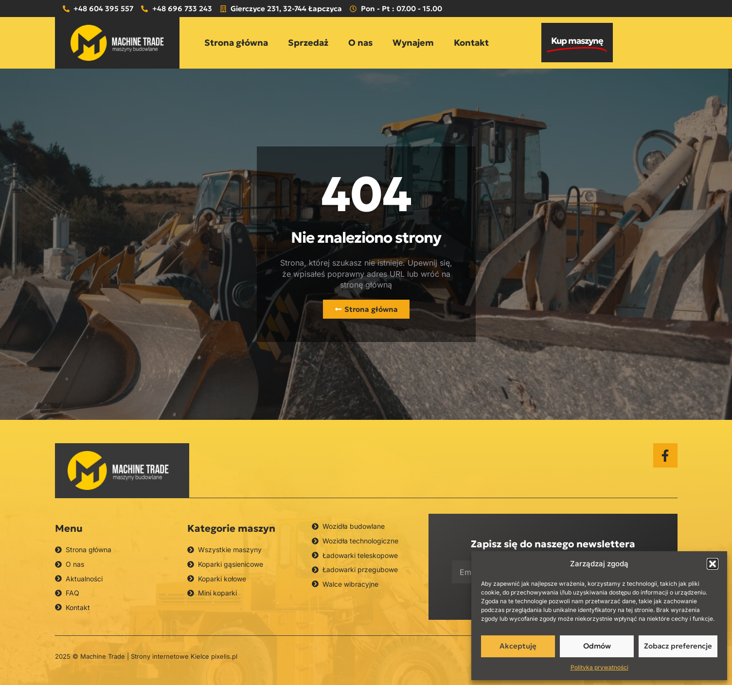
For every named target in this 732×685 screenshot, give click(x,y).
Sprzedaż (308, 42)
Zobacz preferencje (678, 645)
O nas (360, 42)
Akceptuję (518, 645)
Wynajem (413, 42)
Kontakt (471, 42)
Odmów (597, 645)
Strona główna (236, 42)
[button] (712, 564)
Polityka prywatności (599, 667)
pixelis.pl (224, 656)
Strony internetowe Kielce (170, 656)
